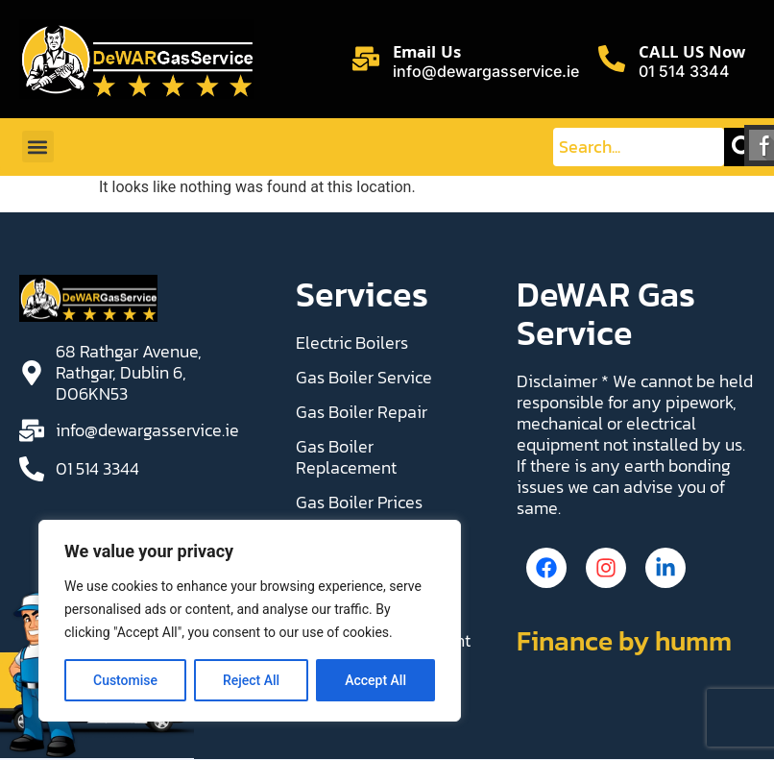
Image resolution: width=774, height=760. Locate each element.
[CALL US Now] (611, 58)
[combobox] (638, 147)
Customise (125, 680)
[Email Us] (365, 58)
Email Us (427, 54)
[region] (249, 621)
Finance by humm (624, 645)
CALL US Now (692, 54)
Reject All (251, 680)
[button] (38, 146)
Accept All (375, 680)
